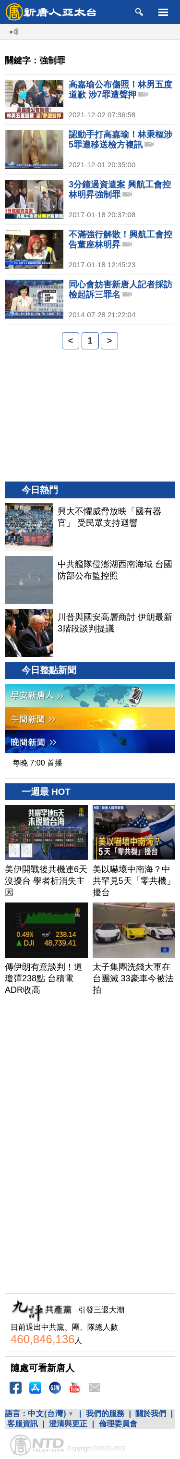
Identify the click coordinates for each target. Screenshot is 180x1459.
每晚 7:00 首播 (37, 763)
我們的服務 (105, 1414)
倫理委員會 (118, 1424)
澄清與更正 (68, 1424)
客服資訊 (22, 1424)
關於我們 (150, 1414)
